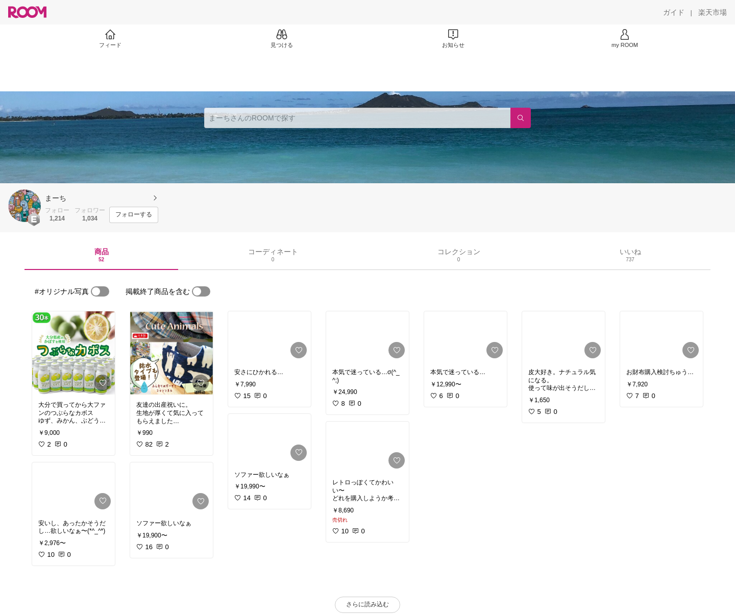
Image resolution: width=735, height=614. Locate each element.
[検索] (520, 118)
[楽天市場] (712, 12)
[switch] (100, 291)
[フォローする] (133, 215)
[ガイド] (673, 12)
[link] (73, 353)
